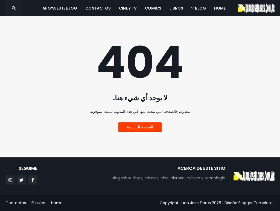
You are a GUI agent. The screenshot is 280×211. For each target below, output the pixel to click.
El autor (38, 203)
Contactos (15, 203)
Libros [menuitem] (176, 8)
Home (57, 203)
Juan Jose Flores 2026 (200, 203)
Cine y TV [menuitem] (128, 8)
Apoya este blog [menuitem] (59, 8)
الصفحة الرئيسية (140, 127)
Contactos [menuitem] (98, 8)
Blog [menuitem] (200, 8)
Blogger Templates (256, 203)
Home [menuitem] (220, 8)
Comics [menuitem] (153, 8)
